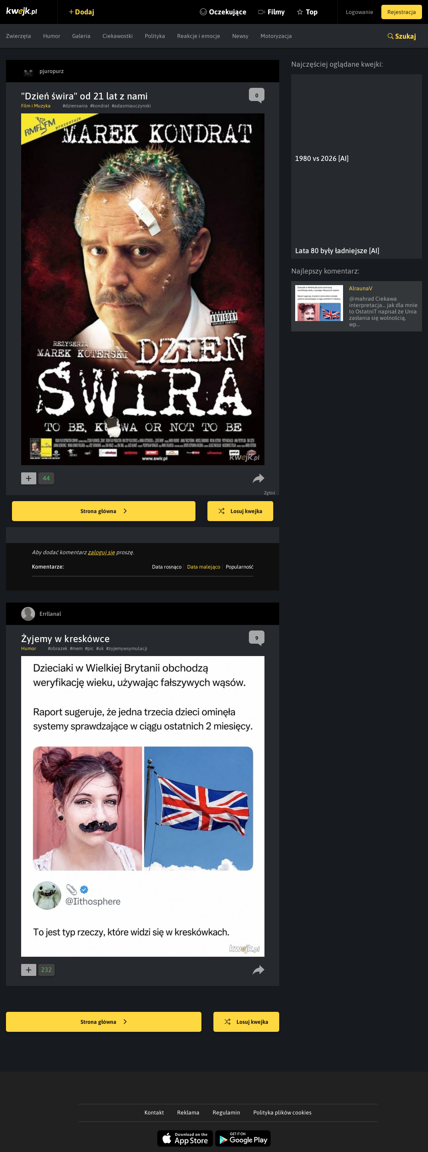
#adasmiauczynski (131, 106)
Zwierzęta (18, 36)
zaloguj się (101, 552)
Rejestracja (401, 12)
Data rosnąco (166, 567)
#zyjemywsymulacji (126, 648)
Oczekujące (228, 12)
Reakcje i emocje (198, 36)
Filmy (276, 12)
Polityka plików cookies (282, 1112)
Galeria (81, 36)
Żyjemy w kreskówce (65, 638)
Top (312, 12)
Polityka (155, 36)
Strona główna (104, 511)
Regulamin (226, 1112)
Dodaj (84, 12)
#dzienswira (75, 106)
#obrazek (57, 648)
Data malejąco (203, 567)
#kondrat (99, 106)
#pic (89, 648)
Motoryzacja (276, 36)
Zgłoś (270, 492)
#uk (100, 648)
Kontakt (154, 1112)
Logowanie (359, 12)
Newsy (240, 36)
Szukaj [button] (405, 36)
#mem (76, 648)
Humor (51, 36)
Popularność (239, 567)
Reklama (188, 1112)
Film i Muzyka (36, 106)
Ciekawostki (118, 36)
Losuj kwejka (240, 511)
